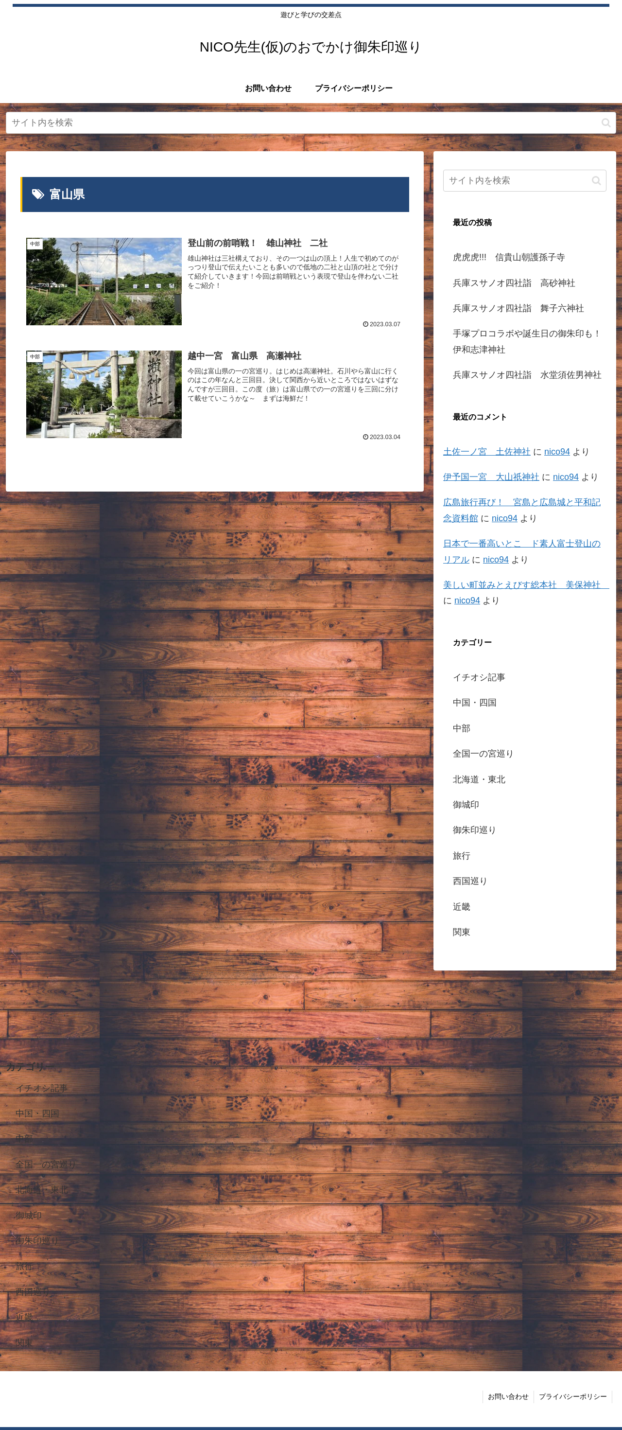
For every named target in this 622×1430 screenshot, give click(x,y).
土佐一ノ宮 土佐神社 (487, 452)
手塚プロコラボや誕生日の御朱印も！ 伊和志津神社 (529, 341)
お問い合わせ (508, 1396)
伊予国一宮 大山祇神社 (491, 477)
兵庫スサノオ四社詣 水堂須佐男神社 (527, 375)
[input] (311, 123)
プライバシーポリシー (573, 1396)
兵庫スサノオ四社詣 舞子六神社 (518, 308)
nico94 (557, 452)
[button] (606, 122)
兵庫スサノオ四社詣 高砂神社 (514, 283)
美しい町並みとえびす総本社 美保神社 (526, 585)
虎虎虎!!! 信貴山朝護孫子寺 (509, 257)
